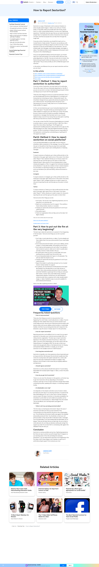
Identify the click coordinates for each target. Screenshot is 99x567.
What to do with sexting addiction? (40, 220)
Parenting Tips (51, 23)
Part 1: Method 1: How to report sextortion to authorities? (50, 73)
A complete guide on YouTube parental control (17, 39)
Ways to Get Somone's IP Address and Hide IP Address (18, 36)
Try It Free (61, 2)
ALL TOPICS (13, 20)
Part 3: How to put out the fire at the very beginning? (48, 77)
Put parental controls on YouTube (18, 28)
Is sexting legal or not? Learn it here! (41, 223)
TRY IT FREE (45, 309)
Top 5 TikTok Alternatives (16, 44)
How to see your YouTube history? (19, 26)
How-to (14, 526)
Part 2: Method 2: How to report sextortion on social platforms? (51, 75)
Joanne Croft (41, 21)
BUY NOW (57, 309)
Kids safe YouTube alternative (17, 42)
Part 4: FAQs (38, 78)
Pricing (69, 2)
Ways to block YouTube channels (18, 33)
